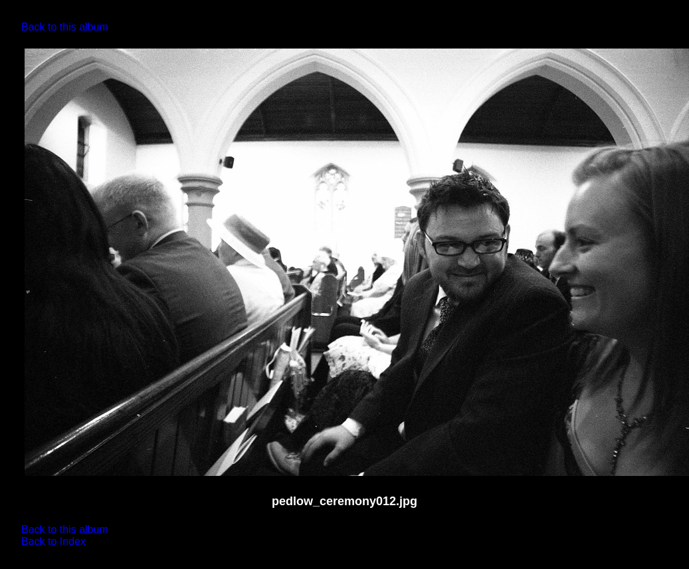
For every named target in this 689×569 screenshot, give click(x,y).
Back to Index (53, 541)
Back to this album (64, 27)
